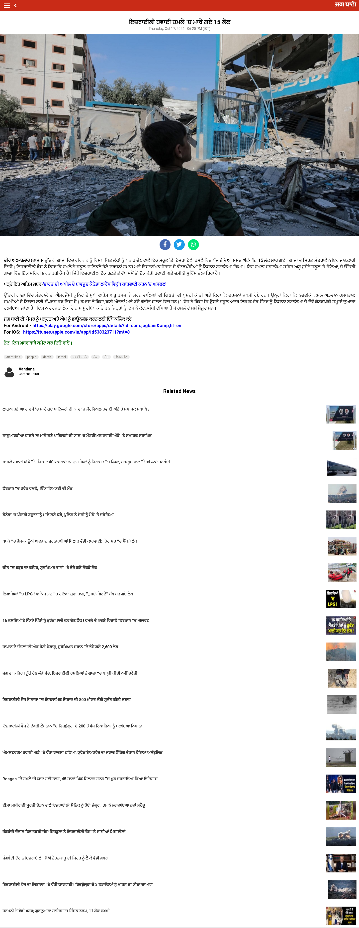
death (47, 357)
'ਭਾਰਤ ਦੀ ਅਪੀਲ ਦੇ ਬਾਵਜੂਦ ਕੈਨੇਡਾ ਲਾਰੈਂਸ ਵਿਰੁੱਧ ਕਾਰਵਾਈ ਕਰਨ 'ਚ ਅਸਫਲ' (104, 284)
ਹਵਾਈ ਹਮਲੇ (80, 357)
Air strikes (13, 357)
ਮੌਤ (106, 357)
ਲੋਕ (95, 357)
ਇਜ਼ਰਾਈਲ (121, 357)
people (31, 357)
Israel (62, 357)
